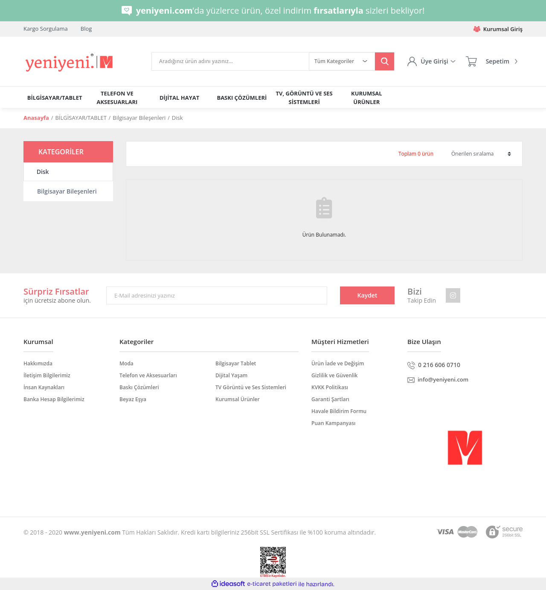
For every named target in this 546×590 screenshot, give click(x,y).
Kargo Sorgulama (45, 28)
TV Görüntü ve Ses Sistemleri (250, 387)
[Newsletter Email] (216, 295)
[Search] (230, 61)
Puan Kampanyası (333, 423)
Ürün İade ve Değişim (337, 363)
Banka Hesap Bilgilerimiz (53, 399)
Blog (86, 28)
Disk (177, 117)
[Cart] (491, 61)
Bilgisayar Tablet (235, 363)
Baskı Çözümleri (139, 387)
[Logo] (69, 62)
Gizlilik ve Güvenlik (334, 375)
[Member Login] (431, 61)
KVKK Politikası (329, 387)
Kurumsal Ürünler (237, 399)
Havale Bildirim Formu (338, 411)
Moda (126, 363)
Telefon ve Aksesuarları (148, 375)
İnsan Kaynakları (43, 387)
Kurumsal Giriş (498, 29)
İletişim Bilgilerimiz (46, 375)
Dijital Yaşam (231, 375)
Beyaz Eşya (132, 399)
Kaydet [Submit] (367, 295)
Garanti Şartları (330, 399)
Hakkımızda (37, 363)
